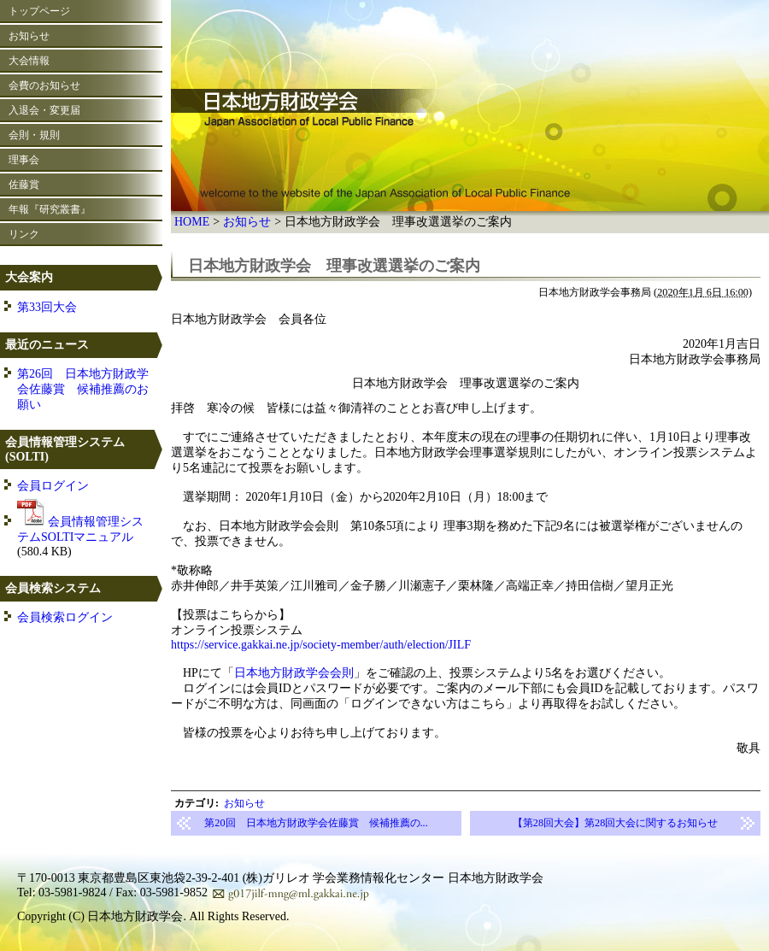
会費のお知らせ (44, 85)
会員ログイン (53, 485)
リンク (24, 234)
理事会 (24, 160)
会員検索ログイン (65, 617)
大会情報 (29, 61)
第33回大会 (47, 307)
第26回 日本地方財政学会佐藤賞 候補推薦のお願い (83, 389)
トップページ (39, 11)
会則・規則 (34, 135)
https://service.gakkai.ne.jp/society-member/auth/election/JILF (321, 644)
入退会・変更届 (44, 110)
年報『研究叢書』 (50, 209)
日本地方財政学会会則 (294, 672)
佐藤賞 (24, 185)
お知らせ (247, 221)
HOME (191, 221)
